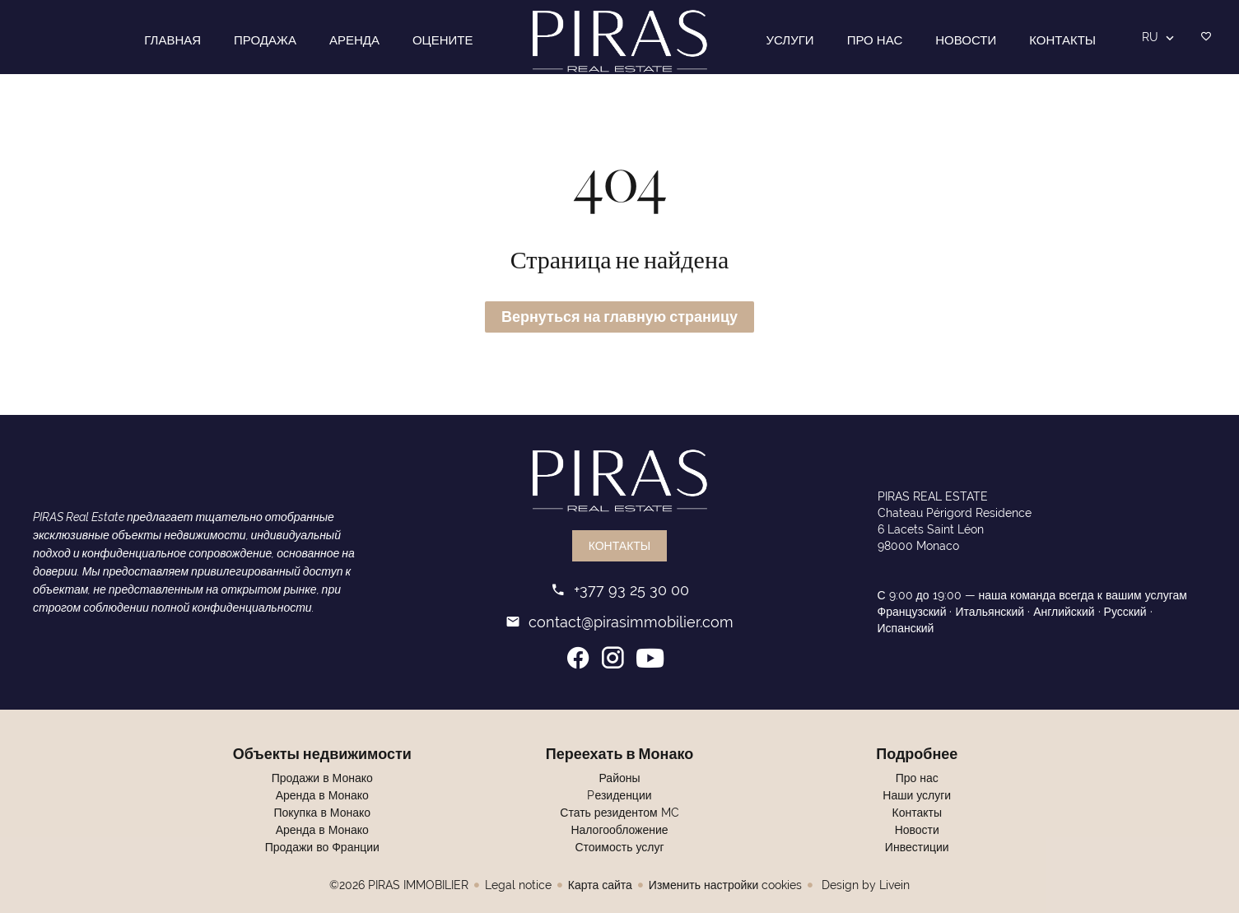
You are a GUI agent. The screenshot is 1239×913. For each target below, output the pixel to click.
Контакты (620, 545)
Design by (864, 885)
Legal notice (518, 885)
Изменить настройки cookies (725, 885)
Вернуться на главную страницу (619, 316)
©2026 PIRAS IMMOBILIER (398, 885)
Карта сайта (600, 885)
